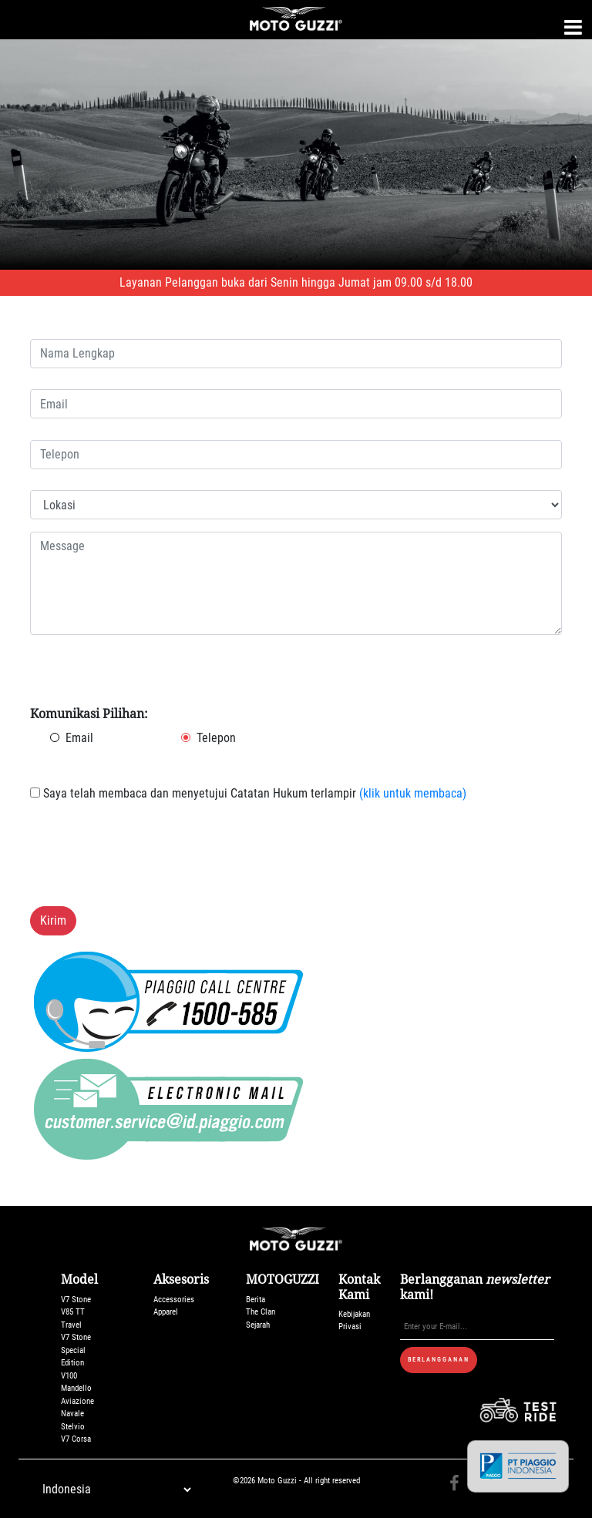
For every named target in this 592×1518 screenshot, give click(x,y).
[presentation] (147, 864)
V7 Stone (76, 1300)
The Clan (260, 1312)
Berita (255, 1300)
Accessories (173, 1300)
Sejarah (258, 1325)
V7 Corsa (76, 1439)
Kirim (53, 920)
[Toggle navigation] (573, 27)
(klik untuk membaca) (411, 793)
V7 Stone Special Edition (76, 1350)
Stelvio (73, 1427)
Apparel (165, 1312)
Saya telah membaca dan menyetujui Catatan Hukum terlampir (248, 793)
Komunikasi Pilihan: (89, 713)
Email (79, 737)
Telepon (216, 737)
